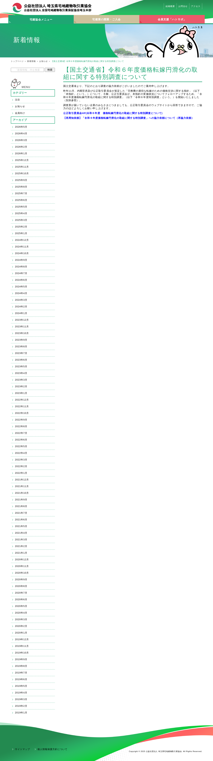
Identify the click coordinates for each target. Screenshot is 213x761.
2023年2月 (21, 386)
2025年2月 (21, 226)
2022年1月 (21, 473)
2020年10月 (22, 572)
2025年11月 (22, 166)
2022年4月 (21, 453)
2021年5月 (21, 526)
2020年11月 (22, 566)
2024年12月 (22, 240)
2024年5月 (21, 286)
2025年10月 (22, 173)
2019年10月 (22, 652)
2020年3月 (21, 619)
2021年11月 (22, 486)
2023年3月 (21, 379)
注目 (17, 99)
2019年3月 (21, 699)
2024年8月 (21, 266)
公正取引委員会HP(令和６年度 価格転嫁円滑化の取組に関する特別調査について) (113, 113)
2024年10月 (22, 253)
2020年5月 (21, 606)
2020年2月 (21, 626)
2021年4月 (21, 533)
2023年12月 (22, 320)
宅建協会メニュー (41, 19)
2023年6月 (21, 359)
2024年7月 (21, 273)
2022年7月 (21, 433)
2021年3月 (21, 539)
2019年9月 (21, 659)
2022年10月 (22, 413)
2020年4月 (21, 612)
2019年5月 (21, 686)
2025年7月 (21, 193)
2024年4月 (21, 293)
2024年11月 (22, 246)
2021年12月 (22, 479)
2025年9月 (21, 180)
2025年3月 (21, 220)
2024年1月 (21, 313)
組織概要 (170, 6)
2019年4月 (21, 692)
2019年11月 (22, 646)
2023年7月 (21, 353)
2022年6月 (21, 439)
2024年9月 (21, 260)
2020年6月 (21, 599)
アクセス (195, 6)
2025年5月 (21, 206)
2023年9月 (21, 339)
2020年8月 (21, 586)
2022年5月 (21, 446)
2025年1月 (21, 233)
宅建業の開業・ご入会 (106, 19)
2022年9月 (21, 419)
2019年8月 (21, 666)
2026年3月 (21, 140)
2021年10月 (22, 493)
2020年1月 (21, 632)
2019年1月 (21, 712)
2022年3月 (21, 459)
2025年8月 (21, 186)
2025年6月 (21, 200)
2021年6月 (21, 519)
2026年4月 (21, 133)
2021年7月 (21, 513)
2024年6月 (21, 280)
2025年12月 (22, 160)
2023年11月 (22, 326)
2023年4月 (21, 373)
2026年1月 (21, 153)
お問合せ (183, 6)
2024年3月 (21, 300)
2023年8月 (21, 346)
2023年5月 (21, 366)
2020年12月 (22, 559)
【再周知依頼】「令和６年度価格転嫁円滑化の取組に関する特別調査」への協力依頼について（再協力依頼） (128, 117)
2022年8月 (21, 426)
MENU (26, 87)
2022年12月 (22, 399)
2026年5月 (21, 126)
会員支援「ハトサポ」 (172, 19)
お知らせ (43, 61)
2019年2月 (21, 706)
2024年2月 (21, 306)
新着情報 (31, 61)
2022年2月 (21, 466)
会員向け (20, 113)
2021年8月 (21, 506)
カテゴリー (20, 92)
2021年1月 (21, 552)
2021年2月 (21, 546)
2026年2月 (21, 146)
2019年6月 (21, 679)
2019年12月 (22, 639)
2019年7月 (21, 672)
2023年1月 (21, 393)
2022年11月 (22, 406)
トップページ (17, 61)
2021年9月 (21, 499)
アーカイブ (20, 119)
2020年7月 (21, 592)
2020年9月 (21, 579)
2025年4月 (21, 213)
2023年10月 (22, 333)
